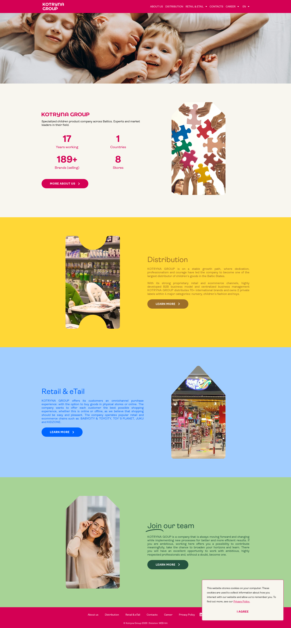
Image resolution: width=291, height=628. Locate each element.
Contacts (216, 6)
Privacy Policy (187, 614)
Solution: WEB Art (158, 623)
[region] (243, 600)
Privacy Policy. (241, 601)
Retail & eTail (196, 6)
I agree (243, 611)
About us (156, 6)
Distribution (174, 6)
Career (232, 6)
